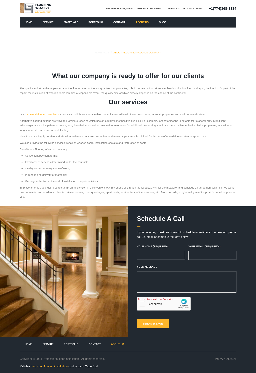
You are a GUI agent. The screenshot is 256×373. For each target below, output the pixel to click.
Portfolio (96, 22)
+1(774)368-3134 (222, 8)
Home (28, 22)
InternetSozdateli (225, 358)
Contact (119, 22)
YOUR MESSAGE (147, 266)
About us (142, 22)
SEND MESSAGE (153, 323)
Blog (162, 22)
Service (48, 22)
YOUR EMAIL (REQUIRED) (204, 246)
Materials (71, 22)
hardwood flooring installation (42, 114)
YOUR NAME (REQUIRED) (153, 246)
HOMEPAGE (102, 52)
